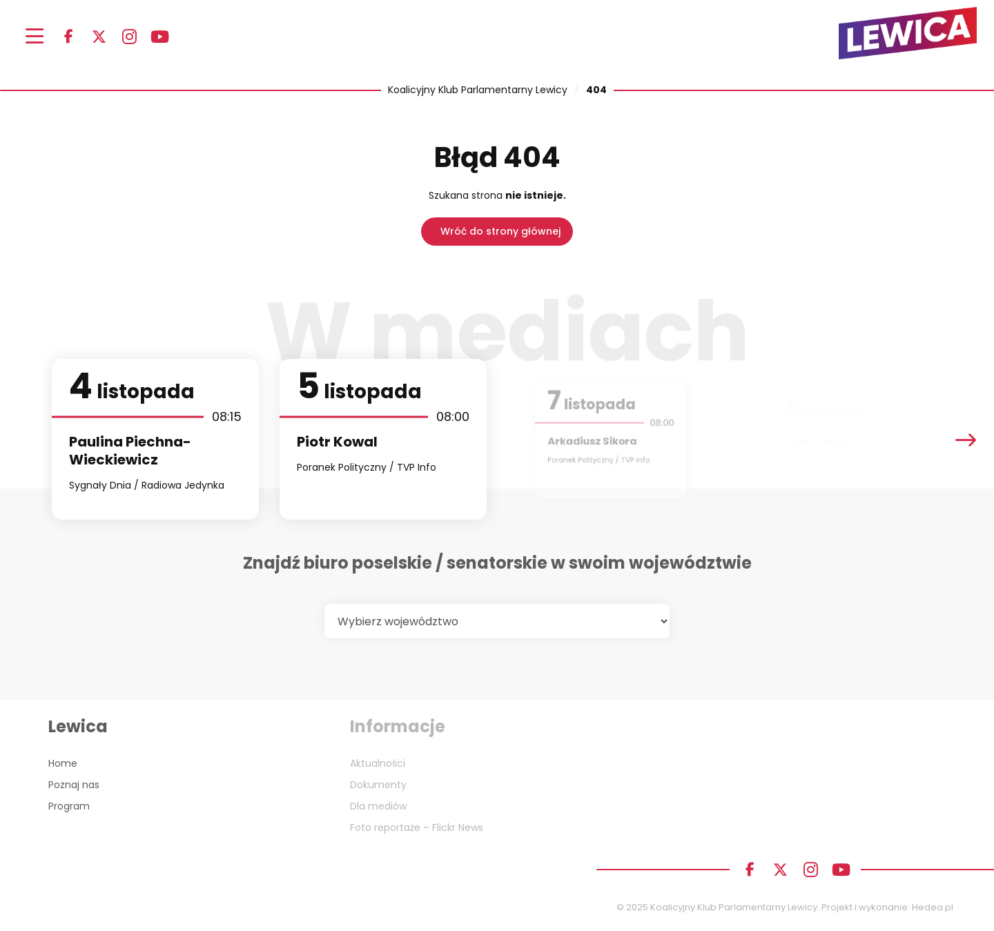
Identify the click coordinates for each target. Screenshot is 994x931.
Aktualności (377, 763)
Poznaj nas (73, 785)
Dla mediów (378, 806)
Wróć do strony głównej (500, 231)
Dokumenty (378, 785)
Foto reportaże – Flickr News (416, 827)
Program (69, 806)
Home (62, 763)
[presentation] (965, 439)
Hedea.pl (932, 907)
